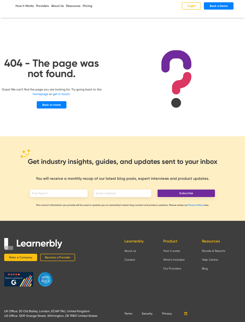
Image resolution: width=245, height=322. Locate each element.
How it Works (25, 6)
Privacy (167, 313)
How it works (171, 251)
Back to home (51, 105)
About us (130, 251)
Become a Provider (57, 257)
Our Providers (172, 268)
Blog (205, 268)
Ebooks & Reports (213, 251)
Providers (42, 6)
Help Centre (210, 259)
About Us (57, 6)
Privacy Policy (195, 205)
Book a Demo (219, 6)
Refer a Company (20, 257)
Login (191, 6)
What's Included (174, 259)
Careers (129, 259)
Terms (128, 313)
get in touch (61, 94)
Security (147, 313)
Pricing (87, 6)
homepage (40, 94)
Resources (73, 6)
